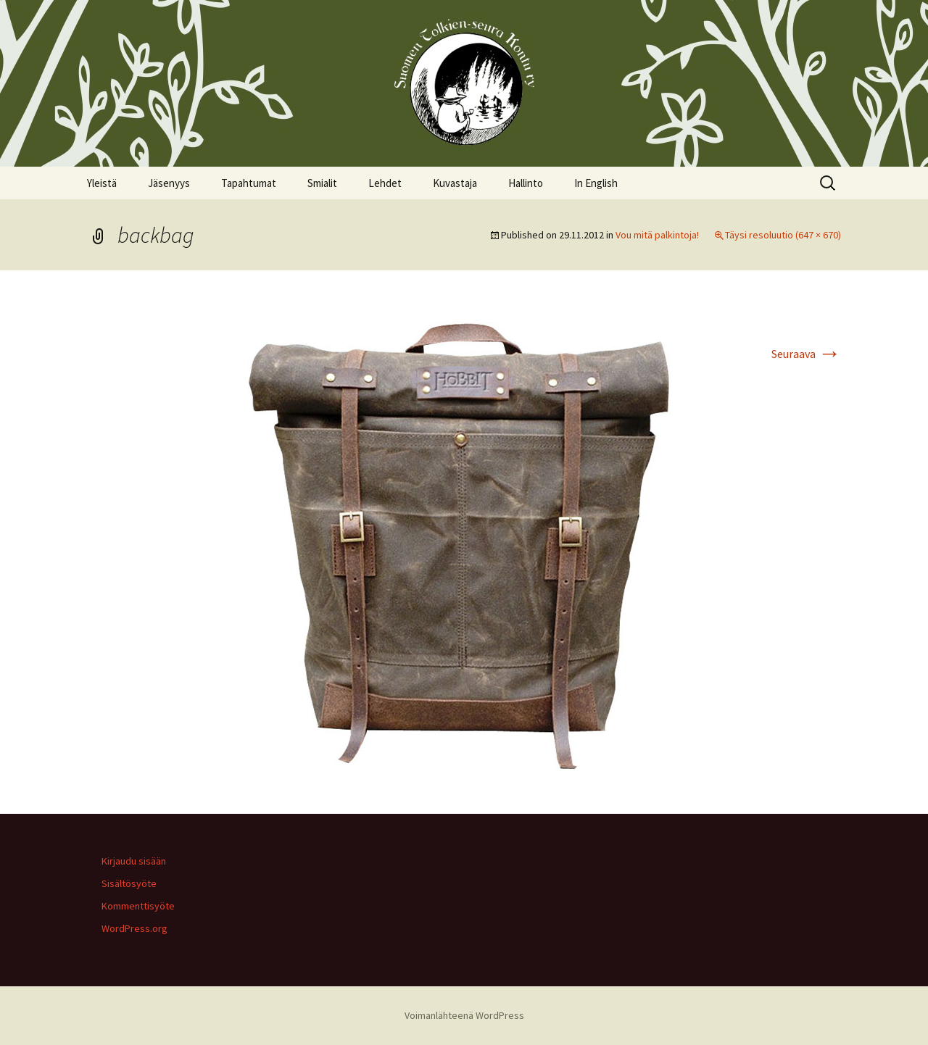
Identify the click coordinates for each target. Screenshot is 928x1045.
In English (596, 183)
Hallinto (525, 183)
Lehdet (385, 183)
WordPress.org (134, 928)
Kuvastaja (455, 183)
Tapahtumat (248, 183)
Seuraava (806, 353)
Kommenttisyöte (138, 905)
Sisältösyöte (129, 883)
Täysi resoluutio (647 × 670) (783, 234)
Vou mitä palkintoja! (657, 234)
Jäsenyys (169, 183)
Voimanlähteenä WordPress (464, 1015)
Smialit (322, 183)
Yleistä (102, 183)
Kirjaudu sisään (134, 860)
